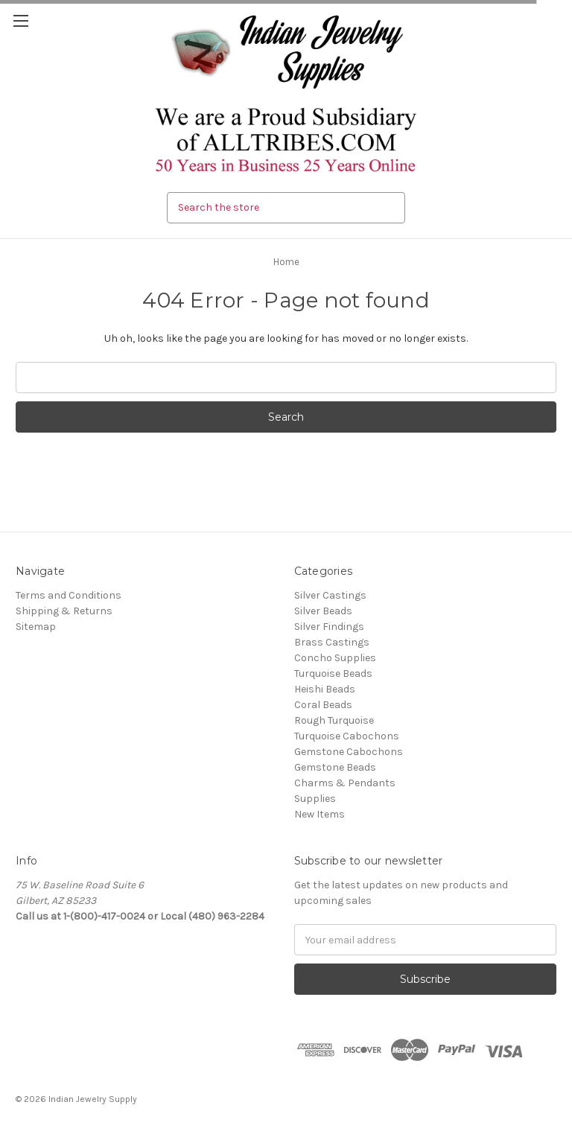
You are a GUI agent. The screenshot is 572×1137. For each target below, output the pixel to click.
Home (286, 261)
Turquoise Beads (333, 673)
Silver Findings (329, 626)
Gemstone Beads (335, 767)
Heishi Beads (324, 689)
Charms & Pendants (344, 783)
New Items (319, 814)
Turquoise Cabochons (346, 736)
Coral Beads (323, 704)
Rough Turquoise (334, 720)
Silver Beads (323, 611)
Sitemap (36, 626)
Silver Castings (330, 595)
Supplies (315, 798)
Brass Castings (331, 642)
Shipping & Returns (64, 611)
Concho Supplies (335, 658)
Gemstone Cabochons (348, 751)
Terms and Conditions (68, 595)
